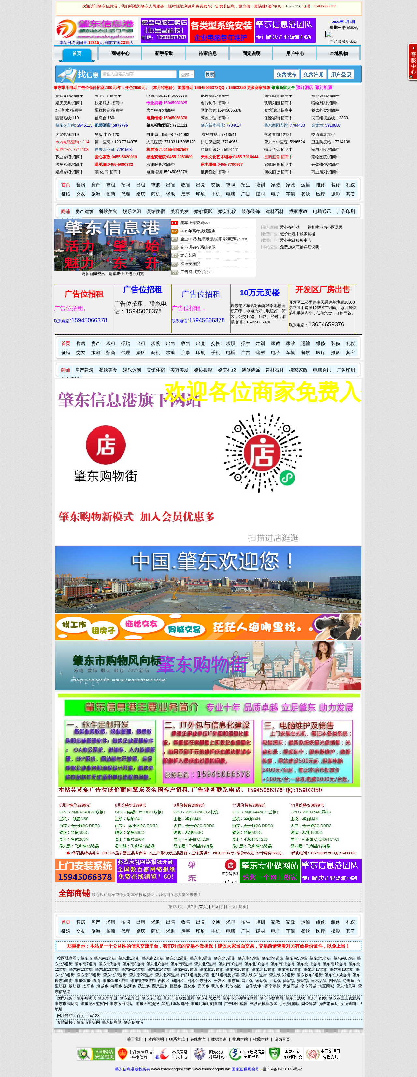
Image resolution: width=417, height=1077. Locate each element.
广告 (245, 194)
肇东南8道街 (133, 964)
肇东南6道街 (344, 958)
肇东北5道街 (320, 958)
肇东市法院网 (66, 1003)
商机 (155, 194)
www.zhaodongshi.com (171, 1069)
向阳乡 (116, 986)
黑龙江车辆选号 (175, 1003)
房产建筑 (84, 211)
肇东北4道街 (272, 958)
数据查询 (219, 1039)
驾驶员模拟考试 (263, 1003)
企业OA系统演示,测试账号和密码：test (213, 239)
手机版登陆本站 (343, 42)
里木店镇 (319, 980)
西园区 (164, 980)
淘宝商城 (326, 986)
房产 (95, 184)
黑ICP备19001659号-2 (282, 1069)
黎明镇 (74, 986)
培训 (260, 184)
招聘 (125, 184)
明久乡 (217, 986)
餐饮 (305, 194)
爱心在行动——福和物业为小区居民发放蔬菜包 (321, 227)
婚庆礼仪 (227, 211)
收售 (185, 184)
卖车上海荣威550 (195, 223)
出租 (140, 184)
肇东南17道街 (289, 969)
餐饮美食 (108, 211)
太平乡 (88, 986)
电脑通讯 (322, 211)
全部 (185, 75)
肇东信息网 (346, 986)
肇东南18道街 (341, 969)
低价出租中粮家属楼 (297, 234)
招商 (110, 194)
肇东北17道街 (315, 969)
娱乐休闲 (132, 211)
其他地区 (233, 986)
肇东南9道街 (181, 964)
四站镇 (335, 980)
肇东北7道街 (110, 964)
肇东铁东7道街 (115, 980)
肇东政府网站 (121, 1003)
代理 (125, 194)
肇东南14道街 (133, 969)
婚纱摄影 (203, 211)
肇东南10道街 (230, 964)
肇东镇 (233, 980)
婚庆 (140, 194)
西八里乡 (160, 986)
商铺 (65, 211)
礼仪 (350, 184)
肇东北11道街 (308, 964)
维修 (320, 184)
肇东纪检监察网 (94, 1003)
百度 (80, 1015)
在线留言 (198, 1039)
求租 (110, 184)
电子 (275, 194)
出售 (170, 184)
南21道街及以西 (195, 975)
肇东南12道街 (334, 964)
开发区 (219, 980)
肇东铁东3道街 (310, 975)
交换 (215, 184)
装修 (335, 184)
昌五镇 (247, 980)
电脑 (230, 194)
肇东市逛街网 (88, 1022)
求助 (170, 194)
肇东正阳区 (129, 998)
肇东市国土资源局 (344, 998)
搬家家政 (298, 211)
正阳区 (192, 980)
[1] (223, 906)
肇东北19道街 (115, 975)
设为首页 (282, 1039)
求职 (230, 184)
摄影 (335, 194)
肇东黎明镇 (86, 998)
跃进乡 (144, 986)
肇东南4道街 (249, 958)
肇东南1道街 (105, 958)
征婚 (65, 194)
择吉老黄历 (328, 1003)
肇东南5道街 (296, 958)
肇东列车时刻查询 (206, 1003)
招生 (245, 184)
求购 (155, 184)
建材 (260, 194)
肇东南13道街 (81, 969)
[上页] (214, 906)
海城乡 (102, 986)
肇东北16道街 (263, 969)
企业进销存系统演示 (198, 247)
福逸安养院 (190, 263)
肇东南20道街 (141, 975)
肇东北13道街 (107, 969)
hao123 (92, 1015)
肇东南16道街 (237, 969)
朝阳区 (178, 980)
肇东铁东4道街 (337, 975)
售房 (80, 184)
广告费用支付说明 (196, 271)
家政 (290, 184)
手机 (215, 194)
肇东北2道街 (177, 958)
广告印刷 (346, 211)
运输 (305, 184)
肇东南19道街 (89, 975)
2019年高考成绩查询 (198, 231)
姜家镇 (303, 980)
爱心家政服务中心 (295, 240)
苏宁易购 (272, 986)
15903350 (293, 6)
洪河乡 (130, 986)
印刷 (200, 194)
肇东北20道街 (167, 975)
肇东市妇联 (317, 998)
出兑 (200, 184)
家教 (275, 184)
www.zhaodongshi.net (212, 1069)
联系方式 (177, 1039)
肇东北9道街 (205, 964)
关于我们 (135, 1039)
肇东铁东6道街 (87, 980)
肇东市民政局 (208, 998)
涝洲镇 (348, 980)
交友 (80, 194)
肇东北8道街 (157, 964)
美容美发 (179, 211)
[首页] (203, 906)
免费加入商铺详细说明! (300, 247)
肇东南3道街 (201, 958)
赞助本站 (240, 1039)
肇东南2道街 (153, 958)
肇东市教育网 (271, 998)
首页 (65, 184)
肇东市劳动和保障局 (240, 998)
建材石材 (275, 211)
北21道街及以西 (225, 975)
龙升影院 (188, 255)
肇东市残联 (295, 998)
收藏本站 (350, 27)
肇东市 (86, 958)
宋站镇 (261, 980)
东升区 (205, 980)
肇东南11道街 (282, 964)
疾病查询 (348, 1003)
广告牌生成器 (236, 1003)
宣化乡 (189, 986)
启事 (185, 194)
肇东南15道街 (185, 969)
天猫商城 (290, 986)
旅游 (95, 194)
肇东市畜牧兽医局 (178, 998)
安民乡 (203, 986)
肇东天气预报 (147, 1003)
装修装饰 (251, 211)
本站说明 (156, 1039)
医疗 (320, 194)
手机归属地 (289, 1003)
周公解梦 (309, 1003)
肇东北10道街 (256, 964)
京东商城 (308, 986)
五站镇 (275, 980)
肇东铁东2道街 (282, 975)
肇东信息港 (133, 1022)
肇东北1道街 (129, 958)
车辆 (290, 194)
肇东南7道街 (85, 964)
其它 (350, 194)
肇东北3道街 (225, 958)
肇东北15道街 (211, 969)
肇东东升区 (151, 998)
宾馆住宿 (156, 211)
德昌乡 (175, 986)
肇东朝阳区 (108, 998)
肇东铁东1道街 (254, 975)
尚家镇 (289, 980)
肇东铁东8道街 (143, 980)
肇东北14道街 (159, 969)
